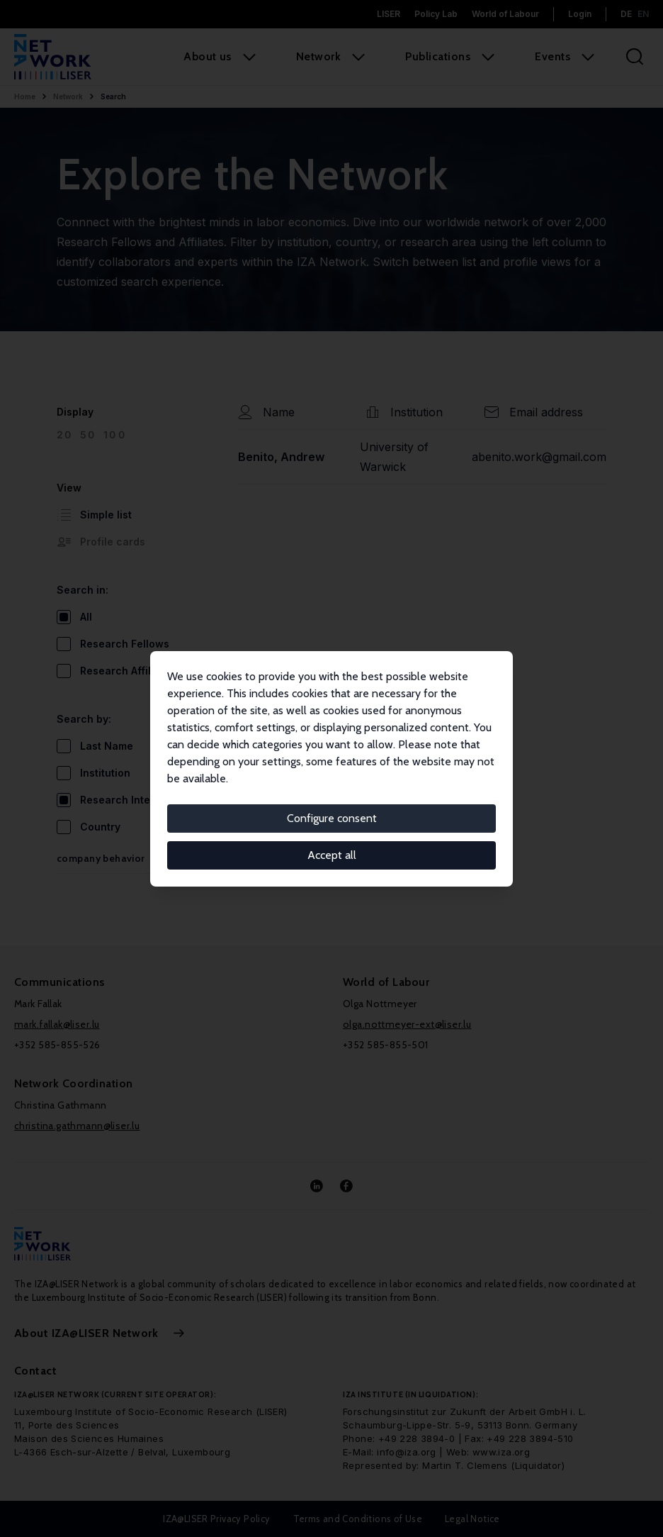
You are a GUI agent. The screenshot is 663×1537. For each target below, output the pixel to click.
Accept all (331, 855)
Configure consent (332, 818)
